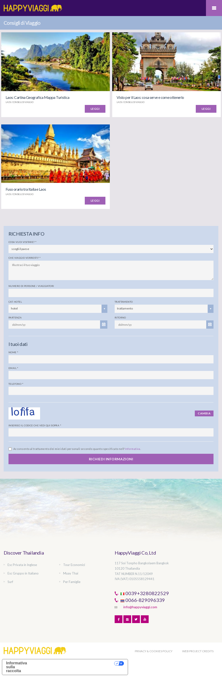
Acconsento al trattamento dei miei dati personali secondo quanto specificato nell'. (77, 448)
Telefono (16, 383)
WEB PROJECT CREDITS (197, 651)
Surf (10, 582)
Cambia (204, 413)
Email (13, 368)
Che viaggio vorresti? (25, 257)
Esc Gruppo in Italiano (23, 573)
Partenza (15, 317)
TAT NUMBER (124, 574)
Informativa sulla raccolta (16, 667)
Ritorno (120, 317)
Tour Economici (74, 565)
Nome (13, 352)
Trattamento (124, 301)
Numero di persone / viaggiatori (31, 285)
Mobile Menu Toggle (214, 8)
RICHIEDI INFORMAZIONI (111, 459)
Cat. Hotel (15, 301)
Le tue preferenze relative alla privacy (73, 663)
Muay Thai (70, 573)
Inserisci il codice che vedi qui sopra (35, 425)
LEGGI (95, 109)
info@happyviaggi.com (140, 607)
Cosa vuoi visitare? (22, 241)
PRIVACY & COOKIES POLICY (153, 651)
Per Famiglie (71, 582)
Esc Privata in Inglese (22, 565)
